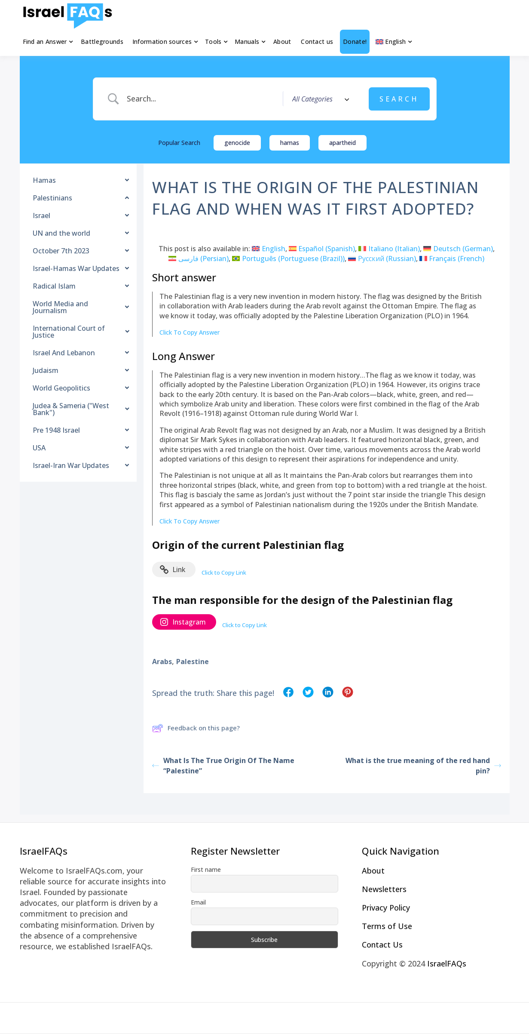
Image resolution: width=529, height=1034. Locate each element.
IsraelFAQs (446, 963)
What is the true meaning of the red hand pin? (423, 766)
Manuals (247, 41)
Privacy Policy (386, 907)
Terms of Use (387, 926)
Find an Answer (45, 41)
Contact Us (382, 944)
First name (206, 869)
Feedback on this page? (196, 728)
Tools (213, 41)
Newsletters (384, 889)
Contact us (317, 41)
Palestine (192, 661)
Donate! (355, 41)
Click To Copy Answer (189, 332)
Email (198, 902)
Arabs (162, 661)
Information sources (162, 41)
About (282, 41)
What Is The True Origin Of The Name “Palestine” (223, 766)
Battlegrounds (102, 41)
